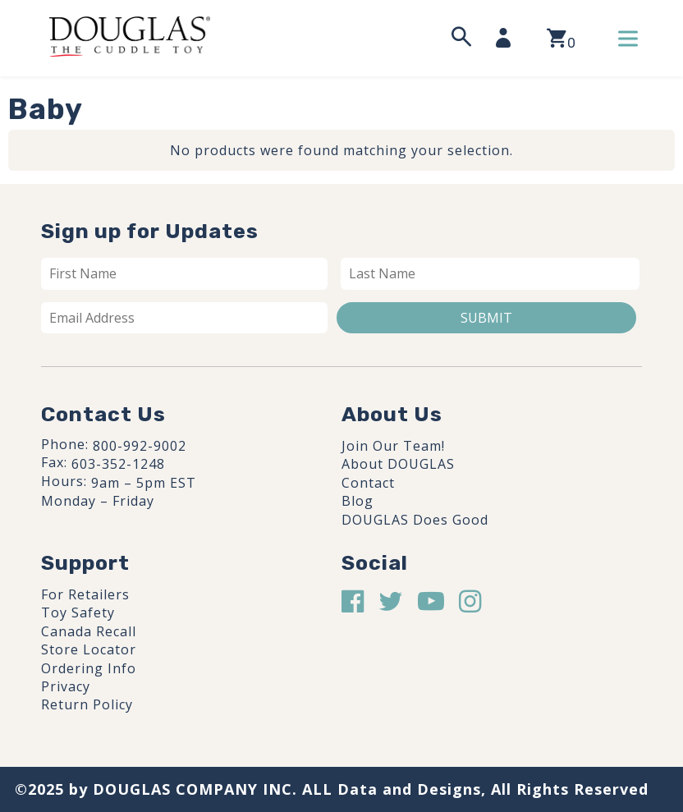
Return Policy (87, 704)
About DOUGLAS (398, 464)
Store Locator (88, 649)
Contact (368, 483)
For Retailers (85, 594)
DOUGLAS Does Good (415, 520)
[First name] (184, 273)
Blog (358, 501)
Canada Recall (88, 631)
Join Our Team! (393, 446)
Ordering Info (88, 668)
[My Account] (508, 37)
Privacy (65, 686)
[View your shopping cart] (561, 38)
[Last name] (490, 273)
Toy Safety (78, 612)
